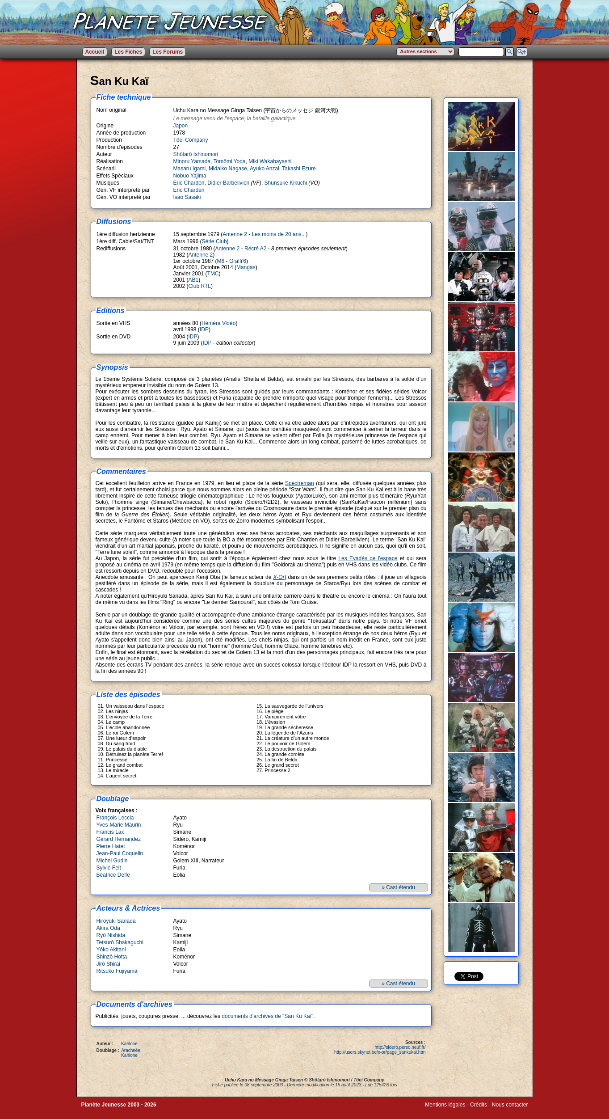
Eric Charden (189, 183)
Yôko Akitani (111, 949)
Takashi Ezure (298, 168)
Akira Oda (108, 928)
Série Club (214, 241)
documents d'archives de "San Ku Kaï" (267, 1016)
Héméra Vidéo (219, 323)
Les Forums (167, 52)
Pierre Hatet (111, 846)
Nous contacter (510, 1105)
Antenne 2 (235, 234)
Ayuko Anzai (264, 168)
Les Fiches (128, 52)
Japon (180, 125)
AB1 (194, 280)
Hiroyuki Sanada (116, 921)
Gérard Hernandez (119, 839)
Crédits (478, 1105)
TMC (213, 273)
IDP (204, 329)
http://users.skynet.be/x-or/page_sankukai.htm (380, 1052)
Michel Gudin (112, 860)
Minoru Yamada (192, 161)
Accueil (95, 52)
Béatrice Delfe (113, 875)
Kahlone (129, 1043)
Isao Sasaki (187, 197)
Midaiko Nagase (228, 168)
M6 (221, 261)
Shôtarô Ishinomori (195, 154)
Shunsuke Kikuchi (286, 183)
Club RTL (200, 286)
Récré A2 (255, 248)
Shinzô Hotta (112, 957)
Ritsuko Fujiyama (117, 971)
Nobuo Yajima (189, 176)
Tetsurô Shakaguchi (120, 942)
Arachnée (130, 1050)
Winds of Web (441, 1111)
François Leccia (115, 818)
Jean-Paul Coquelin (120, 853)
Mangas (246, 267)
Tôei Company (190, 140)
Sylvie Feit (109, 868)
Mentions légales (445, 1105)
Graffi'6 (237, 261)
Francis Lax (110, 832)
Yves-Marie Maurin (119, 825)
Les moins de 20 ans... (279, 234)
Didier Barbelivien (228, 183)
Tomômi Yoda (230, 161)
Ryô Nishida (111, 935)
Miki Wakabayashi (269, 161)
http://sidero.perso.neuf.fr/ (400, 1047)
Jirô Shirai (108, 964)
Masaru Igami (189, 168)
